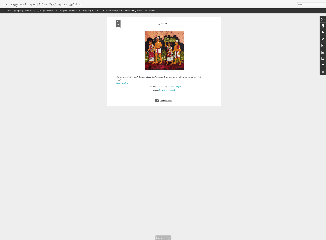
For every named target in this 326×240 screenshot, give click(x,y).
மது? (39, 10)
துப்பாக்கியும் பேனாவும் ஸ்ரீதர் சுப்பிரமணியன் (61, 10)
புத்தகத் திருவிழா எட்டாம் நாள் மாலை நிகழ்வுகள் (102, 10)
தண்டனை (164, 23)
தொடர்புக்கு (30, 10)
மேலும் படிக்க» (122, 83)
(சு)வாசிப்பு (163, 90)
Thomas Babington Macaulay (135, 10)
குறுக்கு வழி (19, 10)
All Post (152, 10)
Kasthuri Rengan (174, 87)
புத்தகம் (172, 90)
